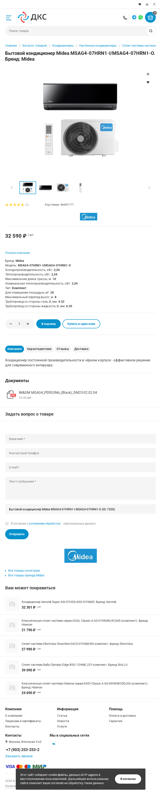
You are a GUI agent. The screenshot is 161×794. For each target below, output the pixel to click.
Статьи (62, 715)
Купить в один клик (80, 324)
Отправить (17, 534)
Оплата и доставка (122, 715)
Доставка (81, 349)
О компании (13, 715)
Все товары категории (24, 570)
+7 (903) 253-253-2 (125, 18)
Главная (11, 45)
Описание (14, 349)
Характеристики (39, 349)
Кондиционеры (63, 45)
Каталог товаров (34, 45)
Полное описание (17, 253)
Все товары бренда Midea (26, 575)
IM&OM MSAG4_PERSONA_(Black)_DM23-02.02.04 (58, 392)
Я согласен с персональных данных (53, 523)
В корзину (48, 324)
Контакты (12, 726)
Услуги (62, 726)
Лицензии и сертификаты (23, 721)
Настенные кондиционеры (98, 45)
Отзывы (63, 349)
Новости (63, 721)
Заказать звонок (19, 756)
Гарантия (115, 721)
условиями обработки (45, 523)
